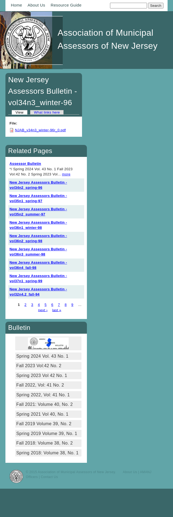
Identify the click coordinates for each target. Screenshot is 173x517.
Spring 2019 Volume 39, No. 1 (46, 433)
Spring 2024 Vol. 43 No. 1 (42, 356)
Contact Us (49, 477)
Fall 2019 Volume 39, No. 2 (43, 423)
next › (43, 310)
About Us (36, 5)
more (66, 174)
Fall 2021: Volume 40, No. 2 (44, 404)
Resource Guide (66, 5)
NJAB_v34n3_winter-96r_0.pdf (40, 130)
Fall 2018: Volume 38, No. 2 (44, 443)
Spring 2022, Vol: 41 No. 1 (43, 395)
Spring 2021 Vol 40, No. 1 (42, 414)
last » (56, 310)
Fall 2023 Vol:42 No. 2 (38, 365)
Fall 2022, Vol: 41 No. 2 (40, 385)
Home (16, 5)
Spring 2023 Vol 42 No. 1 (41, 375)
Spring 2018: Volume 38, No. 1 (48, 453)
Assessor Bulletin (25, 164)
